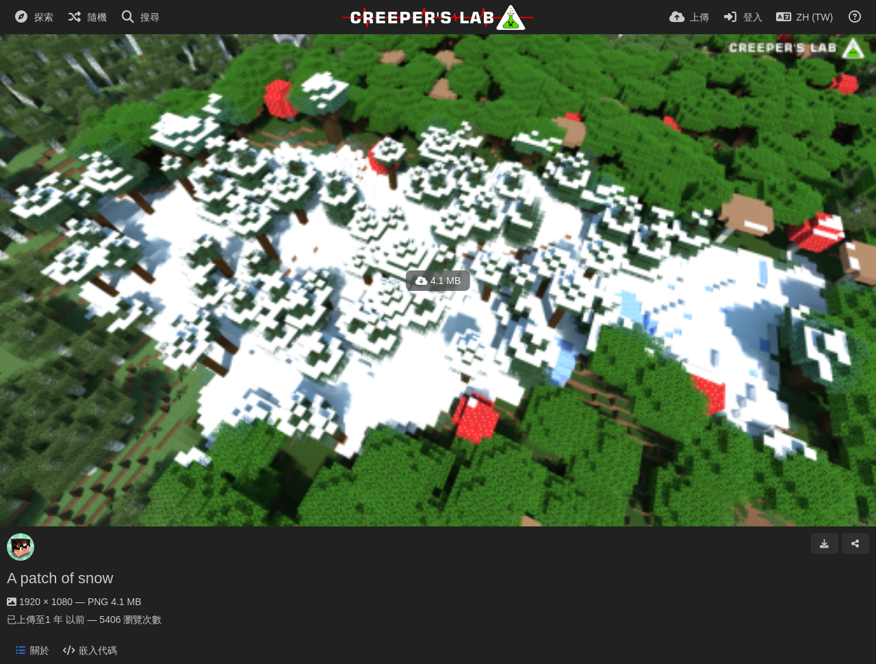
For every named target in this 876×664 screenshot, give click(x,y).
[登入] (742, 17)
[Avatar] (20, 547)
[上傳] (689, 17)
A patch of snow (60, 578)
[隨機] (87, 17)
